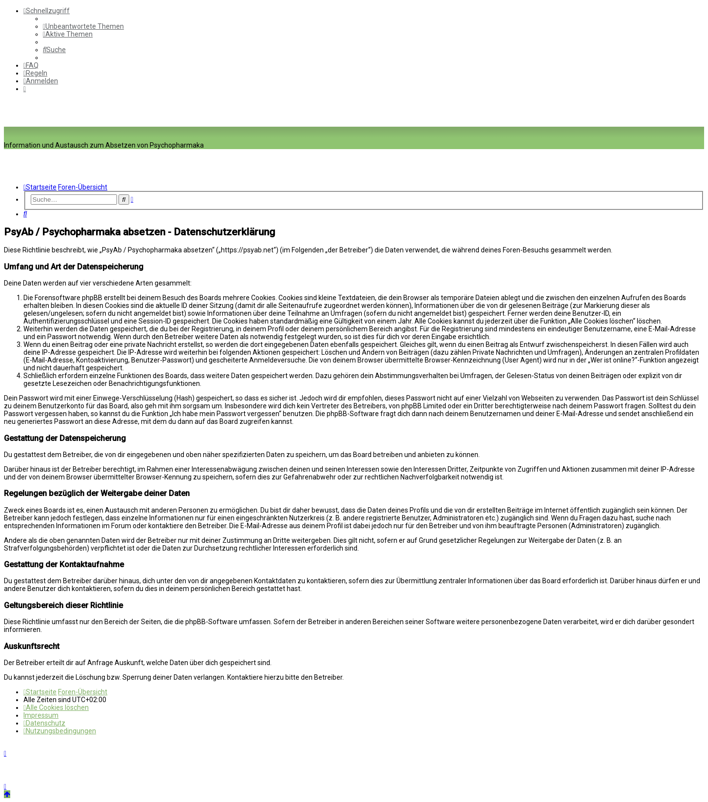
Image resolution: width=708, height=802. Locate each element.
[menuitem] (83, 26)
